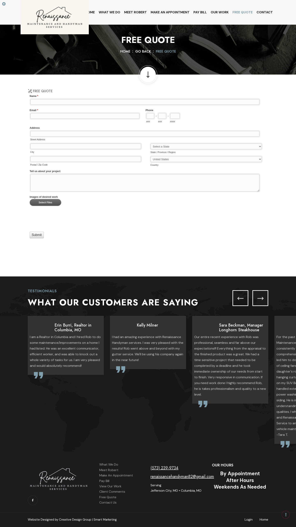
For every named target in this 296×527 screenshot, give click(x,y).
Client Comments (112, 491)
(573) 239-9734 (164, 468)
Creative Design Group (75, 520)
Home (90, 12)
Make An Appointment (170, 12)
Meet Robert (135, 12)
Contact (265, 12)
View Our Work (110, 486)
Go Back (143, 51)
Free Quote (242, 12)
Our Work (220, 12)
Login (249, 519)
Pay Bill (200, 12)
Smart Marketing (105, 520)
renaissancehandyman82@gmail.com (182, 477)
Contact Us (108, 502)
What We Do (109, 12)
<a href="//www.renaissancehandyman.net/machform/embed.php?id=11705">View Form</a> (148, 176)
